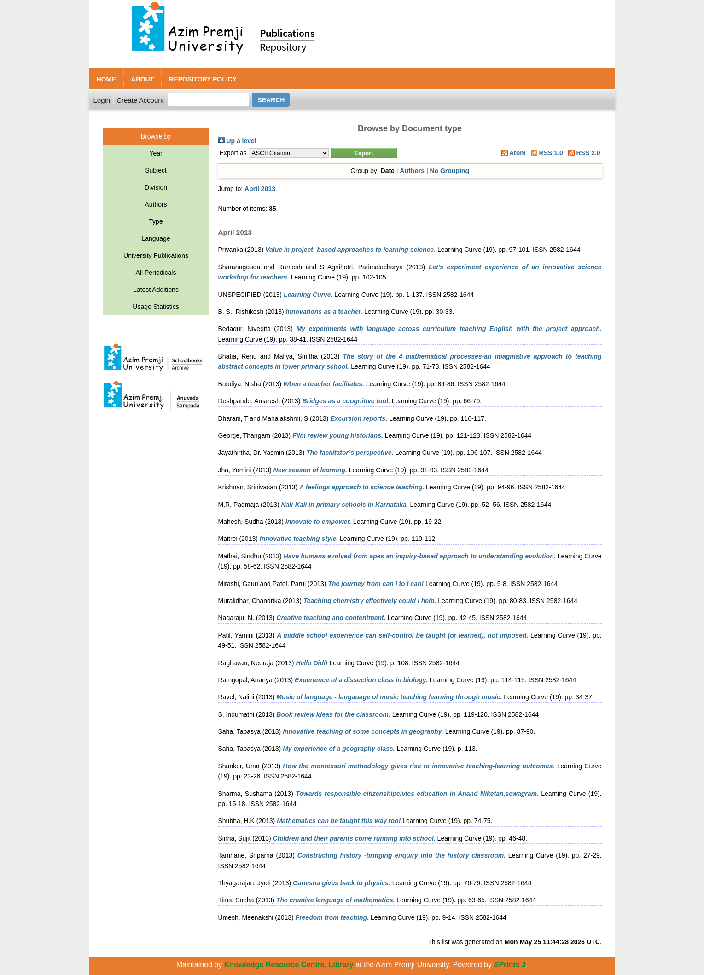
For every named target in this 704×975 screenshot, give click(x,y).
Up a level (237, 141)
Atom (512, 153)
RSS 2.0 (582, 153)
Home (106, 79)
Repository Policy (203, 79)
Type (156, 221)
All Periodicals (156, 272)
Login (102, 100)
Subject (156, 170)
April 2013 (259, 188)
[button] (364, 153)
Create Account (140, 100)
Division (156, 187)
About (142, 79)
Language (155, 238)
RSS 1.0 (545, 153)
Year (155, 153)
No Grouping (449, 170)
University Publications (155, 255)
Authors (156, 204)
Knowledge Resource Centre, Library (289, 965)
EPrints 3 (509, 965)
